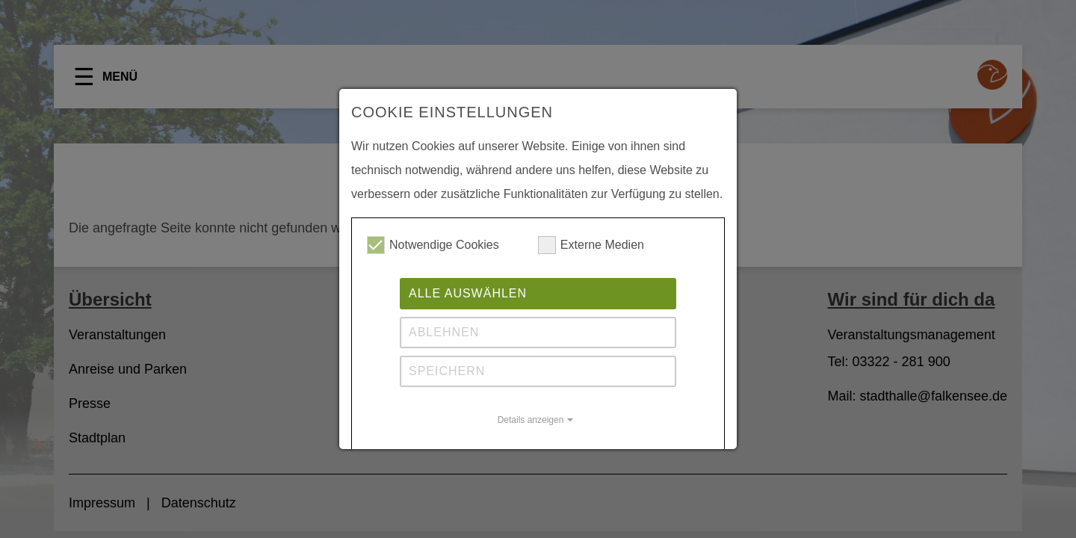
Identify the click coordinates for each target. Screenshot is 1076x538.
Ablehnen (444, 332)
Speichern (447, 371)
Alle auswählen (468, 293)
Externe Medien (591, 245)
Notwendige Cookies (433, 245)
